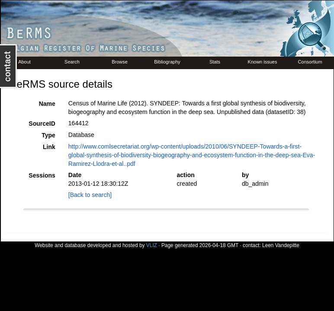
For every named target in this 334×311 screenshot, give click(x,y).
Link (49, 146)
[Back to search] (90, 194)
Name (47, 103)
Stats (214, 61)
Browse (120, 61)
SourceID (42, 123)
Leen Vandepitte (280, 245)
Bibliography (167, 61)
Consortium (310, 61)
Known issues (262, 61)
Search (72, 61)
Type (48, 135)
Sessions (42, 175)
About (24, 61)
